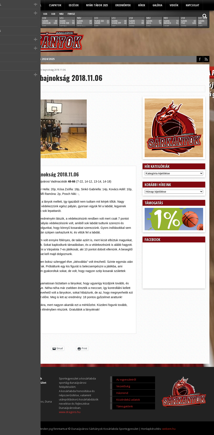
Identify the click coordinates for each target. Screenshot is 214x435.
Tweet (35, 348)
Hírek (141, 5)
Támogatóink (124, 406)
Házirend (122, 393)
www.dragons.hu (69, 412)
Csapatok (55, 5)
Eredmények (123, 5)
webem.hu (169, 429)
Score (24, 69)
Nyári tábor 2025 (97, 5)
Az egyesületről (30, 5)
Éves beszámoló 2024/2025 (37, 59)
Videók (174, 5)
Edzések (74, 5)
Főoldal (13, 69)
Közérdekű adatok (128, 399)
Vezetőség (123, 386)
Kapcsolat (192, 5)
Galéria (157, 5)
